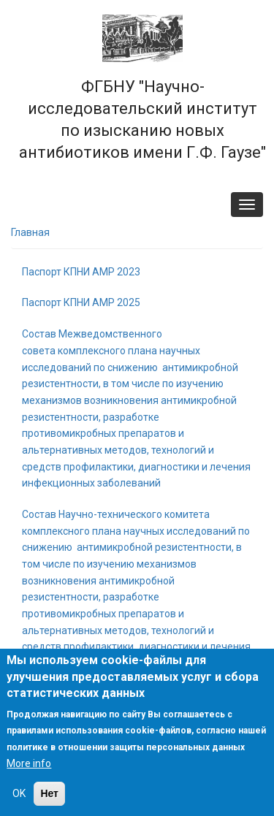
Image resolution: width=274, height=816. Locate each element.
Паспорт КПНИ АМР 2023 (81, 272)
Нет (49, 793)
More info (29, 763)
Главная (30, 232)
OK (19, 793)
